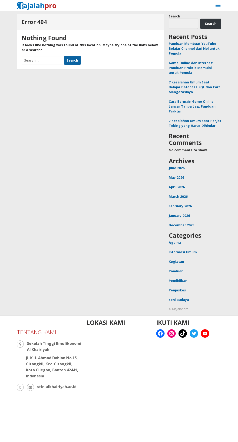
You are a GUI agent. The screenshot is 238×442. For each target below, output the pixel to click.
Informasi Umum (183, 252)
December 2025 (181, 225)
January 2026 (179, 215)
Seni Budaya (179, 299)
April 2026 (177, 187)
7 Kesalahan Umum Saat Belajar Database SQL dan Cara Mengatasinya (195, 87)
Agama (175, 242)
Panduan (176, 271)
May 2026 (176, 177)
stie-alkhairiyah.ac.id (56, 386)
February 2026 (180, 206)
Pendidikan (178, 280)
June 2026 (177, 168)
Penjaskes (177, 290)
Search (174, 16)
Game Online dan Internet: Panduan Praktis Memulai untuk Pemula (191, 68)
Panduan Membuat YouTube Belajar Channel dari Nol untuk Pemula (194, 48)
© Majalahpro (178, 309)
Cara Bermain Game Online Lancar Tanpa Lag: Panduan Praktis (192, 106)
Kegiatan (176, 261)
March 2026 (178, 196)
